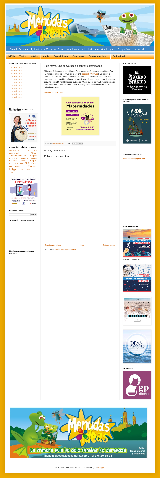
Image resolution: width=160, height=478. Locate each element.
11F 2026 (12, 151)
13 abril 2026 (16, 85)
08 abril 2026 (16, 70)
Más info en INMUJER (53, 93)
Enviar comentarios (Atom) (65, 249)
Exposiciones (61, 56)
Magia (46, 56)
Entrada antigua (109, 245)
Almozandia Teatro (23, 153)
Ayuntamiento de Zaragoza (23, 156)
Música (34, 56)
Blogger (101, 467)
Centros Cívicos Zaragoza (23, 160)
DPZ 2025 (13, 163)
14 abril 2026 (16, 88)
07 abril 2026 (16, 67)
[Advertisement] (80, 225)
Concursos (78, 56)
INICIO (11, 56)
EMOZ (21, 163)
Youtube (94, 74)
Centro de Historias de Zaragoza (23, 158)
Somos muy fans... (98, 56)
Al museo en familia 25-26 (27, 151)
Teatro (22, 56)
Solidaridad (119, 56)
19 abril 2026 (16, 97)
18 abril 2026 (16, 94)
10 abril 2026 (16, 76)
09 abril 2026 (16, 73)
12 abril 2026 (16, 82)
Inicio (82, 245)
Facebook (85, 74)
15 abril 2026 (16, 91)
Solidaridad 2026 (24, 170)
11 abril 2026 (16, 79)
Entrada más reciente (53, 245)
